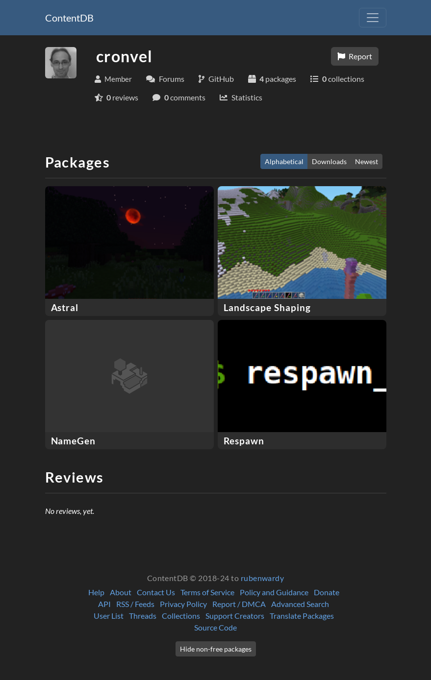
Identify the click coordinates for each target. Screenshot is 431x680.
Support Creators (234, 615)
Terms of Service (207, 592)
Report (354, 56)
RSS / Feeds (135, 603)
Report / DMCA (239, 603)
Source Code (215, 627)
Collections (181, 615)
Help (96, 592)
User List (109, 615)
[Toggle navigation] (372, 17)
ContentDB (69, 18)
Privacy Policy (183, 603)
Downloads (329, 161)
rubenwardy (262, 578)
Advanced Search (300, 603)
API (104, 603)
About (120, 592)
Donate (326, 592)
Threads (142, 615)
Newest (366, 161)
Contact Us (156, 592)
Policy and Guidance (274, 592)
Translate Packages (302, 615)
